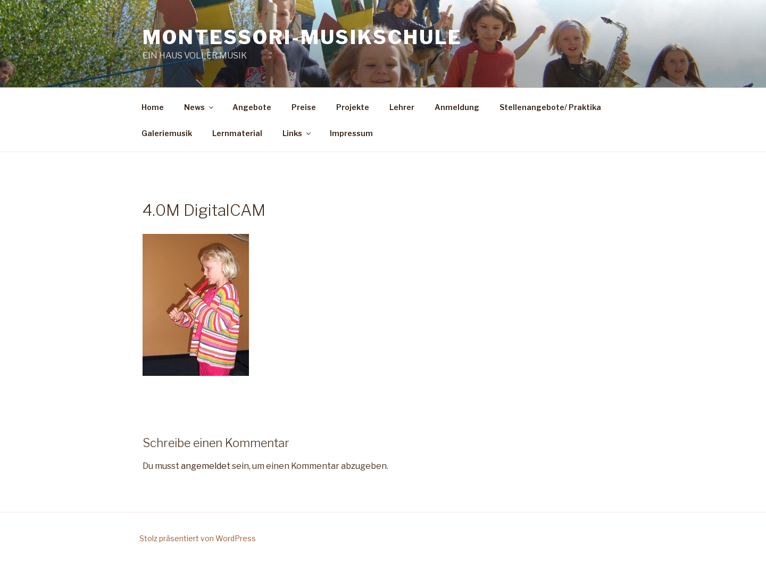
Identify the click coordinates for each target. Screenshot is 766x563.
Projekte (352, 107)
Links (297, 133)
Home (152, 107)
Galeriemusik (166, 133)
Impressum (351, 133)
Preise (304, 107)
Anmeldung (457, 107)
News (199, 107)
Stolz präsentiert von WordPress (197, 538)
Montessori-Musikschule (302, 37)
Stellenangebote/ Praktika (550, 107)
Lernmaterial (237, 133)
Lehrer (401, 107)
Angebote (251, 107)
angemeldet (205, 466)
